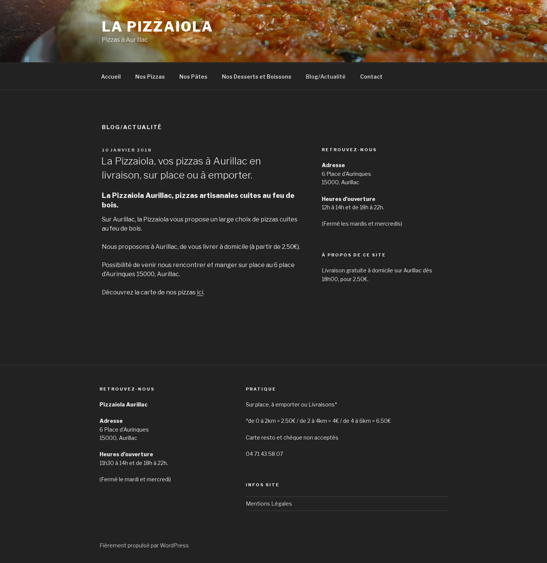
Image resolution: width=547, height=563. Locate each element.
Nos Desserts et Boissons (256, 76)
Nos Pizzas (150, 76)
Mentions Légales (269, 503)
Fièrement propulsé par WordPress (144, 545)
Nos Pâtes (193, 76)
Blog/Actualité (326, 76)
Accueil (111, 76)
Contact (371, 76)
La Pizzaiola (157, 26)
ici (200, 292)
